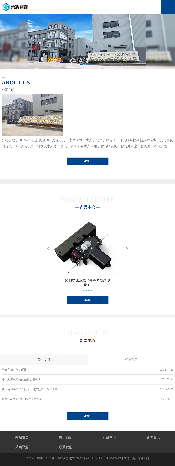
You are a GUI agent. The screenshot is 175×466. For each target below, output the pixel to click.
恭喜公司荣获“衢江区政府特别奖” (22, 398)
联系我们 (65, 447)
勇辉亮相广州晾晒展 (14, 369)
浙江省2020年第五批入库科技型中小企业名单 (29, 389)
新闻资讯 (153, 437)
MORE (87, 161)
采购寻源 (22, 447)
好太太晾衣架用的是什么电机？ (21, 379)
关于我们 (65, 437)
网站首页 (22, 437)
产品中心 (109, 437)
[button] (48, 248)
